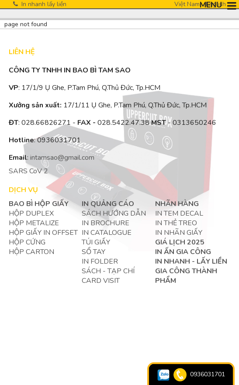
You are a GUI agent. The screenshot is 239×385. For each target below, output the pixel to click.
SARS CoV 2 (28, 171)
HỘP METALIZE (34, 223)
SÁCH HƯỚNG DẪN (114, 213)
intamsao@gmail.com (62, 157)
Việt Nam (187, 4)
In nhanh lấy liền (39, 4)
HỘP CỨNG (27, 242)
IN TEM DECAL (179, 213)
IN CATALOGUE (107, 232)
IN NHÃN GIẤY (178, 232)
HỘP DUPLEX (31, 213)
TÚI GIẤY (96, 242)
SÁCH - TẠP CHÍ (108, 271)
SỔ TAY (93, 252)
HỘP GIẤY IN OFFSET (43, 232)
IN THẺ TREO (176, 223)
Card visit (101, 280)
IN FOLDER (100, 261)
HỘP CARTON (31, 252)
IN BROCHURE (105, 223)
